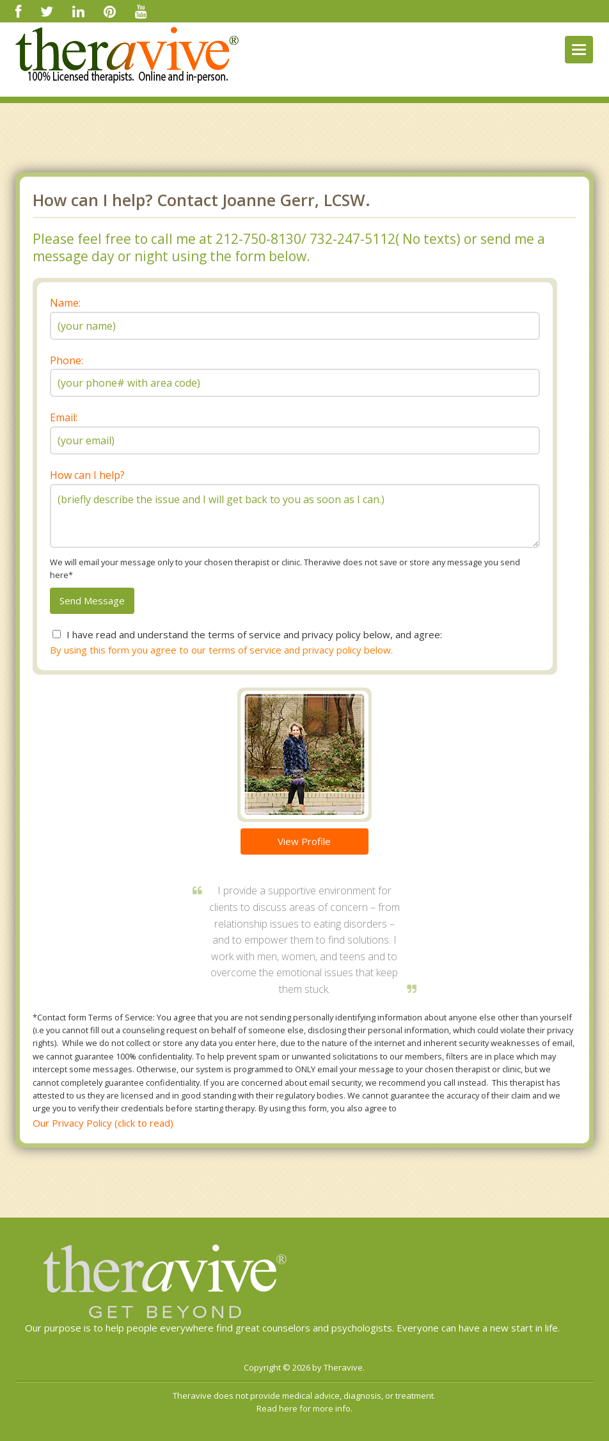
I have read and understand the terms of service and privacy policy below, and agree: (254, 634)
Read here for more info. (304, 1408)
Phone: (66, 360)
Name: (65, 303)
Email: (63, 417)
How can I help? (87, 475)
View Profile (304, 841)
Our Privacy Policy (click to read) (103, 1122)
